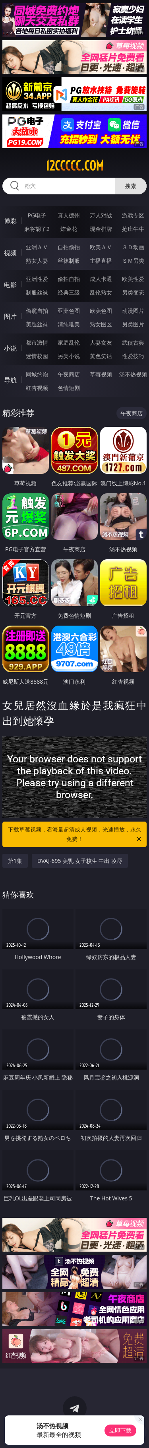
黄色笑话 (101, 356)
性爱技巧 (133, 356)
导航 (10, 380)
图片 (10, 316)
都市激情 (37, 342)
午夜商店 (69, 374)
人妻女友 (101, 342)
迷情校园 (37, 356)
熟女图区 (101, 324)
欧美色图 (101, 310)
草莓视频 (101, 374)
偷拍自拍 (69, 279)
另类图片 (133, 324)
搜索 (130, 186)
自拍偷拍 (69, 247)
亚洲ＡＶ (37, 247)
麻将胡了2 (37, 229)
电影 (10, 284)
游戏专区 (133, 215)
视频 (10, 252)
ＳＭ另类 (133, 260)
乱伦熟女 (101, 292)
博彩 (10, 221)
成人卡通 (101, 279)
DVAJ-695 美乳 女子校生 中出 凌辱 (79, 861)
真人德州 (69, 215)
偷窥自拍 (37, 310)
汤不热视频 (133, 374)
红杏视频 (37, 388)
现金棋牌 (101, 229)
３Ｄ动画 (133, 247)
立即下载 (120, 1430)
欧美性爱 (133, 279)
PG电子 (36, 215)
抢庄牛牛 (133, 229)
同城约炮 (37, 374)
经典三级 (69, 292)
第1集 (15, 861)
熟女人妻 (37, 260)
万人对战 (101, 215)
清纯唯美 (69, 324)
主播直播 (101, 260)
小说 (10, 348)
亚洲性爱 (37, 279)
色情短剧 (69, 388)
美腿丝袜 (37, 324)
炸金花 (68, 229)
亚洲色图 (69, 310)
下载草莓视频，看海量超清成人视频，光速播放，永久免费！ (75, 835)
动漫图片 (133, 310)
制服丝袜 (37, 292)
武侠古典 (133, 342)
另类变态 (133, 292)
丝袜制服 (69, 260)
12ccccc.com (75, 166)
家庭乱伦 (69, 342)
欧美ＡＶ (101, 247)
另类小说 (69, 356)
